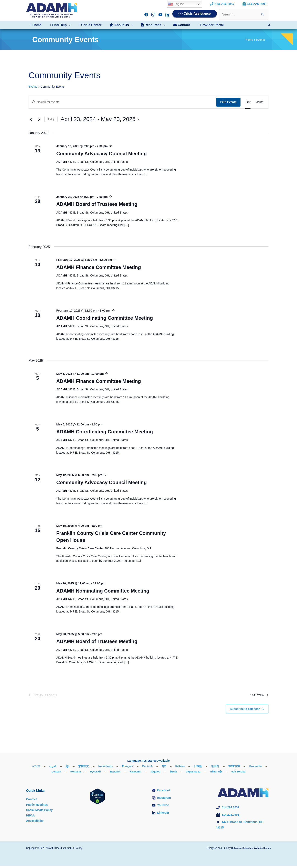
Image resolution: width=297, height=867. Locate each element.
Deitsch (63, 772)
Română (83, 772)
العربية (60, 767)
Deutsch (158, 767)
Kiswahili (146, 772)
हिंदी (175, 767)
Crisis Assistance (197, 13)
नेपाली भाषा (248, 767)
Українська (206, 772)
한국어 (228, 767)
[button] (58, 25)
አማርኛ (43, 767)
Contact (31, 800)
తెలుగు (186, 772)
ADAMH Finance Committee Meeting (98, 268)
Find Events (228, 102)
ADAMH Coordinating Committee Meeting (104, 319)
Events (33, 86)
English (179, 4)
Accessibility (35, 822)
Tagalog (167, 772)
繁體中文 (92, 767)
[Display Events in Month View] (259, 102)
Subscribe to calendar (245, 710)
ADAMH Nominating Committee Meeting (102, 592)
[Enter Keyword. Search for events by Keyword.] (122, 102)
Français (138, 767)
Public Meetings (37, 805)
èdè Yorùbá (254, 772)
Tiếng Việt (230, 772)
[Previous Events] (31, 119)
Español (124, 772)
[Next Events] (39, 119)
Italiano (192, 767)
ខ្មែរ (75, 767)
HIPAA (30, 816)
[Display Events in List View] (247, 102)
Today (51, 119)
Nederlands (114, 767)
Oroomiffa (42, 772)
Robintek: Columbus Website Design (249, 849)
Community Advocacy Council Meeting (101, 153)
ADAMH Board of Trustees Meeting (96, 204)
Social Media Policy (39, 811)
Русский (104, 772)
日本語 (210, 767)
